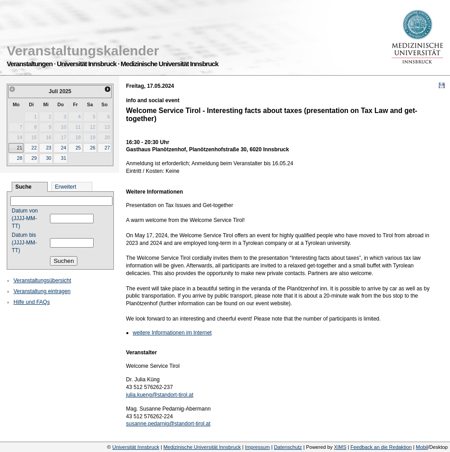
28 (19, 158)
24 (63, 147)
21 (19, 147)
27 (107, 147)
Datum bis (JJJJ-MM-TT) (24, 242)
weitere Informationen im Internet (172, 333)
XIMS (340, 447)
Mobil (422, 447)
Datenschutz (288, 447)
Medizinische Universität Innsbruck (202, 447)
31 (63, 158)
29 (34, 158)
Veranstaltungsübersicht (42, 280)
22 (34, 147)
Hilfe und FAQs (32, 302)
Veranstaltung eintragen (42, 291)
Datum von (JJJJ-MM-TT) (25, 218)
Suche (23, 187)
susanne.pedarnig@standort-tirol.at (168, 423)
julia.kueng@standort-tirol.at (160, 395)
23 (48, 147)
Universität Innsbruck (135, 447)
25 (78, 147)
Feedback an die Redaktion (381, 447)
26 (92, 147)
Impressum (257, 447)
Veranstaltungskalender (83, 50)
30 (48, 158)
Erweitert (65, 187)
